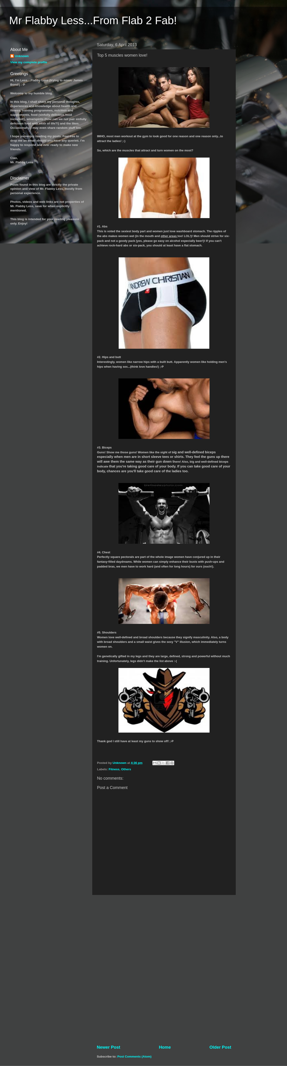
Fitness (114, 769)
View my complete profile (28, 62)
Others (126, 769)
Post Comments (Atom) (134, 1056)
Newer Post (108, 1047)
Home (165, 1047)
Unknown (22, 56)
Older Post (220, 1047)
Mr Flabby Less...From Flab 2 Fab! (93, 20)
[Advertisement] (164, 969)
